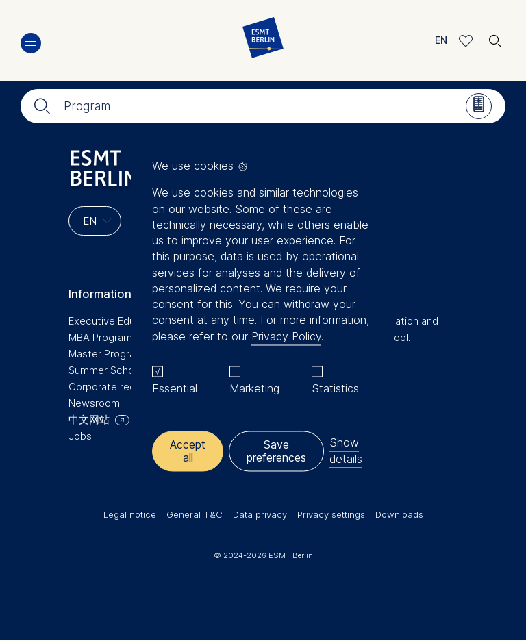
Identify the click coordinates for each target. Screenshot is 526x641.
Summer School (105, 370)
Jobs (80, 435)
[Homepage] (263, 40)
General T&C (194, 514)
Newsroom (94, 403)
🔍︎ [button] (495, 37)
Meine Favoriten (466, 41)
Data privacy (260, 514)
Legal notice (129, 514)
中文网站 (89, 419)
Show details (345, 451)
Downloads (399, 514)
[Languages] (94, 221)
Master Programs (108, 353)
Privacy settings (331, 514)
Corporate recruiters (117, 386)
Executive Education (116, 320)
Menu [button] (31, 43)
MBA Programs (103, 337)
